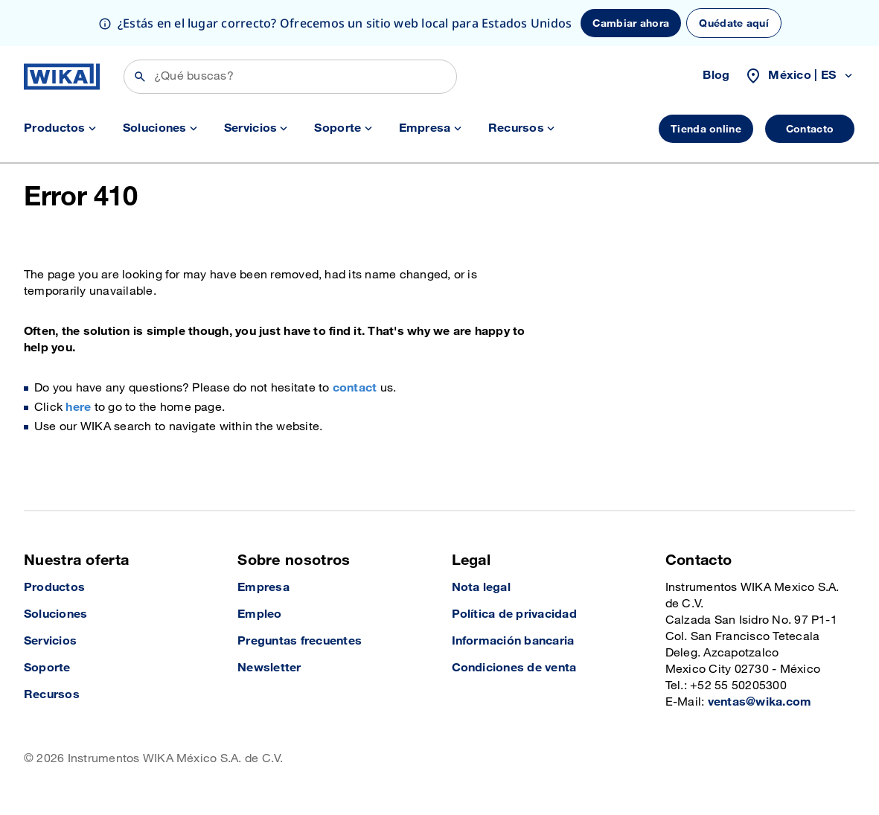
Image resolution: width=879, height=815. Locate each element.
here (78, 407)
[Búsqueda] (290, 76)
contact (355, 388)
